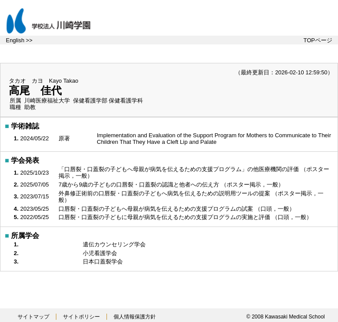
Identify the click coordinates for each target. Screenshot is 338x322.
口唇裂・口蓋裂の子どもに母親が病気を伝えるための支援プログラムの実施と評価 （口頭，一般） (186, 217)
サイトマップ (33, 317)
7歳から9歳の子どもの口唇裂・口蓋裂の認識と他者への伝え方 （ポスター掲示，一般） (172, 184)
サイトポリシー (81, 317)
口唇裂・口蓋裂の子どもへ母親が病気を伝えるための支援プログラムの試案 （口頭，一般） (177, 208)
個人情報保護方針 (135, 317)
